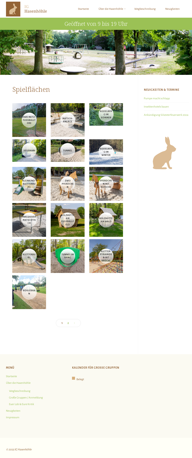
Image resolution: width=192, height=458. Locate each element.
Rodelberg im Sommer (106, 114)
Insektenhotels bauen (156, 106)
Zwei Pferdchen (68, 184)
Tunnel (67, 150)
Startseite (11, 376)
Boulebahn (29, 292)
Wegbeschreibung (19, 390)
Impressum (12, 417)
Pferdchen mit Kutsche (106, 184)
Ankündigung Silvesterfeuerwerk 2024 (166, 114)
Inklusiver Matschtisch (29, 220)
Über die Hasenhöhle (18, 382)
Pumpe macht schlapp (157, 98)
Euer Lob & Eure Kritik (21, 404)
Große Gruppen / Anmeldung (26, 397)
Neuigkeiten (13, 410)
